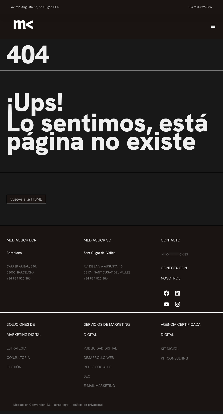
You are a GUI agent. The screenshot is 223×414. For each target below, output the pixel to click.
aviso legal (61, 405)
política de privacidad (87, 405)
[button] (213, 26)
